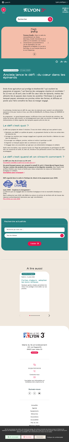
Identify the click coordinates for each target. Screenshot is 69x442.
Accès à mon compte (65, 10)
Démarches (34, 414)
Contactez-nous (34, 374)
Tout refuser (27, 437)
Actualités (34, 405)
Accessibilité (34, 420)
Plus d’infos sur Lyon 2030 (11, 199)
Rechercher (22, 19)
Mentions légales (34, 425)
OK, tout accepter (13, 437)
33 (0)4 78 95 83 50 (34, 368)
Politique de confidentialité (55, 437)
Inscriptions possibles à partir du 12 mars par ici (18, 162)
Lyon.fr (7, 2)
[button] (21, 42)
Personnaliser (40, 437)
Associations (34, 417)
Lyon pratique (62, 2)
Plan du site (34, 422)
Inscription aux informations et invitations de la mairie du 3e (34, 381)
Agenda (34, 408)
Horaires (34, 352)
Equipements (34, 411)
